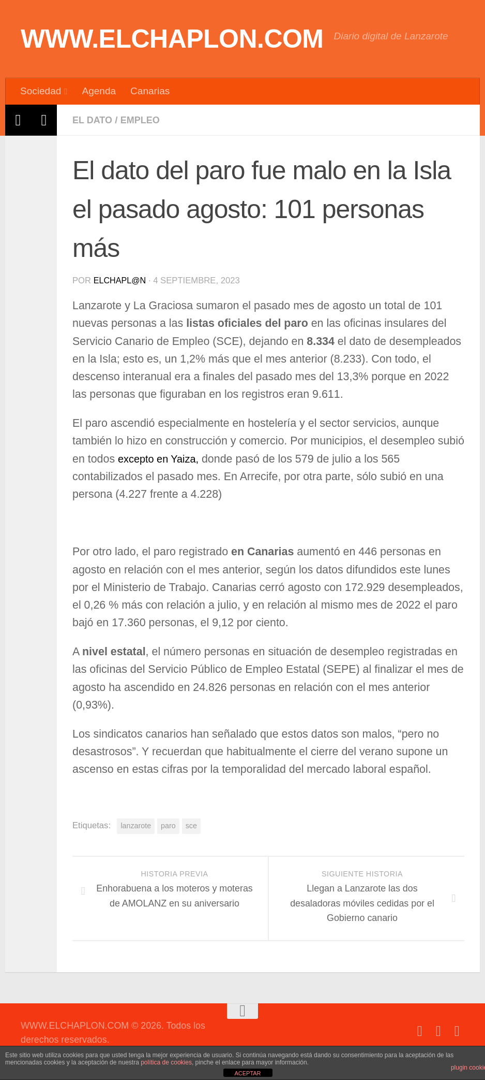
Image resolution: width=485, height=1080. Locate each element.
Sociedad (40, 90)
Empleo (143, 119)
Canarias (150, 90)
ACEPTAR (247, 1073)
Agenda (99, 90)
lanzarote (135, 825)
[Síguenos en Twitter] (438, 1031)
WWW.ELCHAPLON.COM (172, 38)
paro (168, 825)
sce (191, 825)
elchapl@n (121, 280)
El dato (93, 119)
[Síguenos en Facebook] (420, 1031)
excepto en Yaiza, (161, 458)
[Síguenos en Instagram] (457, 1031)
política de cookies (166, 1062)
